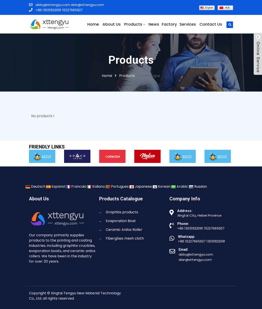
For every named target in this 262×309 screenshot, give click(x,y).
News (154, 24)
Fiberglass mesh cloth (125, 238)
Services (187, 24)
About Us (111, 24)
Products (134, 24)
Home (93, 24)
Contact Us (210, 24)
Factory (169, 24)
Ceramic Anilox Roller (124, 229)
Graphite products (122, 212)
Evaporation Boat (121, 220)
